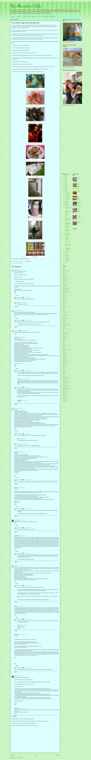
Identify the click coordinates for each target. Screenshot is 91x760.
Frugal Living (16, 263)
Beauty (64, 272)
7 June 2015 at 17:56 (24, 625)
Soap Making (65, 371)
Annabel (15, 310)
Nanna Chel (16, 520)
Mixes (64, 335)
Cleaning (34, 16)
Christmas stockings (66, 291)
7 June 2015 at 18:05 (22, 634)
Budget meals (65, 278)
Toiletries (64, 384)
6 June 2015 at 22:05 (22, 520)
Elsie (15, 408)
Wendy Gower (19, 297)
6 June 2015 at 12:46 (24, 330)
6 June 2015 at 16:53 (27, 433)
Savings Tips (65, 357)
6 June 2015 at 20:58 (21, 487)
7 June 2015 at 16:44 (27, 553)
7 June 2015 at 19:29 (25, 400)
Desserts (64, 300)
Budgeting (64, 280)
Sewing (64, 362)
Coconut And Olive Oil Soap (79, 216)
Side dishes (64, 365)
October (66, 196)
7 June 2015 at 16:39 (27, 508)
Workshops (64, 392)
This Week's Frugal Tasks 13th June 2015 (68, 230)
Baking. (64, 267)
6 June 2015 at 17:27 (27, 479)
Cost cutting (65, 296)
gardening (64, 398)
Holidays (64, 321)
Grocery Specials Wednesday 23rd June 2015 (68, 211)
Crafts (39, 16)
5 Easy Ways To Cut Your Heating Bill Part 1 (67, 238)
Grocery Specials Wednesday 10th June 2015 (68, 234)
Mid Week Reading (66, 333)
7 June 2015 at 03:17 (21, 606)
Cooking (64, 294)
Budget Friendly (65, 277)
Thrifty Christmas (65, 382)
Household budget (65, 324)
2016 (65, 189)
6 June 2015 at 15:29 (19, 408)
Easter (64, 304)
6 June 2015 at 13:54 (22, 337)
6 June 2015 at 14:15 (27, 370)
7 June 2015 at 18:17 (27, 667)
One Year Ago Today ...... (67, 215)
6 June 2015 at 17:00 (23, 438)
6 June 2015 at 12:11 (21, 310)
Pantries (64, 341)
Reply (15, 293)
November (66, 194)
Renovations (65, 354)
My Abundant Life (25, 6)
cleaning (64, 396)
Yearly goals (65, 393)
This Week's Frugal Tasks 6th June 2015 (68, 245)
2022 (65, 179)
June (65, 203)
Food (63, 308)
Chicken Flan (67, 217)
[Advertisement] (70, 114)
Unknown (16, 269)
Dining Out (64, 302)
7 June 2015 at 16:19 (27, 387)
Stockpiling (64, 376)
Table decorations (65, 381)
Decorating (64, 299)
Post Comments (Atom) (18, 757)
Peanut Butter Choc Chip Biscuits (67, 227)
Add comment (14, 716)
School (64, 359)
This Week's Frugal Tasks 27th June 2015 (68, 208)
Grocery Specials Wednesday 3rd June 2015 (67, 248)
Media (64, 330)
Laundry (64, 327)
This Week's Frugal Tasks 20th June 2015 (68, 219)
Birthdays (64, 274)
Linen (63, 329)
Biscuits (64, 275)
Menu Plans (64, 332)
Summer (64, 379)
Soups (64, 373)
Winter (64, 390)
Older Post (57, 755)
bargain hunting (65, 395)
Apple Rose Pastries (66, 205)
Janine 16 (16, 565)
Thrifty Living (26, 16)
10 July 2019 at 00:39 (22, 708)
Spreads (64, 374)
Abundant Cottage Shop (49, 16)
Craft (63, 297)
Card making (65, 283)
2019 (65, 184)
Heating (64, 319)
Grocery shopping (65, 318)
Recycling (64, 352)
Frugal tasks (21, 263)
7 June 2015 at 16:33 (27, 619)
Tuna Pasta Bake (67, 251)
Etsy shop (64, 307)
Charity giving (65, 285)
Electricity (64, 305)
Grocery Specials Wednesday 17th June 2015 (68, 223)
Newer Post (12, 755)
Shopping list (65, 363)
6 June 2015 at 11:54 (21, 269)
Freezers (64, 310)
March (66, 257)
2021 (65, 181)
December (66, 192)
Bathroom (64, 269)
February (66, 258)
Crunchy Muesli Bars (78, 222)
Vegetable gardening (66, 385)
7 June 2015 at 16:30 (27, 585)
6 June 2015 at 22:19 (22, 535)
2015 (65, 191)
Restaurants (64, 355)
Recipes (18, 16)
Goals (63, 316)
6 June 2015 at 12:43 (24, 302)
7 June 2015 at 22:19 (20, 675)
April (66, 255)
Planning (64, 346)
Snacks (64, 370)
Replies (17, 295)
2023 (65, 177)
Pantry (64, 343)
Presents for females (66, 349)
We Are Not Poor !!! (78, 191)
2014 (65, 262)
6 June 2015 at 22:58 (21, 565)
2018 (65, 186)
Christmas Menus (65, 289)
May (65, 253)
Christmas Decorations (66, 288)
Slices (64, 368)
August (66, 199)
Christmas (64, 286)
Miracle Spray (78, 178)
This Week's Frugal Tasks (78, 198)
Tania (15, 675)
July (65, 201)
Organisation (65, 338)
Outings (64, 340)
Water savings (65, 387)
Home (13, 16)
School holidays (65, 360)
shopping (64, 401)
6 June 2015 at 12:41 (27, 297)
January (66, 260)
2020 (65, 182)
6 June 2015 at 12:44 (27, 320)
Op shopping (65, 337)
